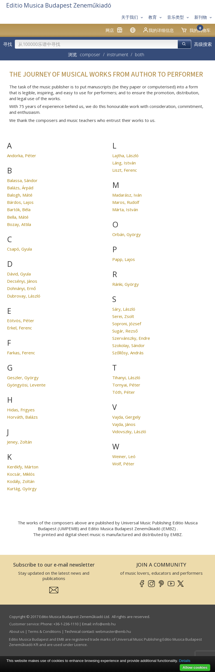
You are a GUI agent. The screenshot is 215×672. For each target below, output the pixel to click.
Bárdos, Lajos (20, 202)
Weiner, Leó (123, 456)
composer (90, 54)
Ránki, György (125, 284)
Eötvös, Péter (20, 320)
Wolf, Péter (123, 463)
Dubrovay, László (23, 296)
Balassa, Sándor (22, 180)
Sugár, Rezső (125, 331)
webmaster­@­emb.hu (113, 631)
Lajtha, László (125, 155)
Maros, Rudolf (125, 202)
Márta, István (125, 209)
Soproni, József (126, 323)
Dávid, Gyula (19, 274)
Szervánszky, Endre (131, 338)
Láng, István (124, 163)
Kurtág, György (22, 488)
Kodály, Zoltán (20, 481)
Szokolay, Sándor (128, 345)
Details (184, 661)
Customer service (24, 623)
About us (16, 631)
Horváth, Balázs (22, 417)
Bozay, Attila (19, 224)
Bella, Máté (18, 217)
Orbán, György (126, 234)
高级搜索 (203, 44)
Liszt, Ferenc (124, 170)
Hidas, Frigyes (21, 409)
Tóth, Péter (123, 392)
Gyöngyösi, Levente (26, 385)
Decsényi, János (22, 281)
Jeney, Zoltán (19, 442)
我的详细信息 (158, 30)
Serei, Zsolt (123, 316)
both (139, 54)
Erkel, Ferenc (19, 328)
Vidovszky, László (129, 431)
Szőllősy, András (128, 352)
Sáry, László (123, 309)
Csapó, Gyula (19, 249)
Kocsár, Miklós (21, 474)
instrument (117, 54)
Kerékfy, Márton (22, 467)
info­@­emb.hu (104, 623)
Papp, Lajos (123, 259)
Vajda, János (123, 424)
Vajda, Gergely (126, 417)
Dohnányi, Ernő (21, 288)
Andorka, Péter (21, 155)
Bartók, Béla (19, 209)
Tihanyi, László (126, 377)
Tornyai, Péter (126, 385)
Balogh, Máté (19, 195)
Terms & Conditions (44, 631)
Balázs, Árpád (20, 187)
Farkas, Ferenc (21, 352)
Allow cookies (195, 667)
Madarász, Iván (127, 195)
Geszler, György (23, 377)
